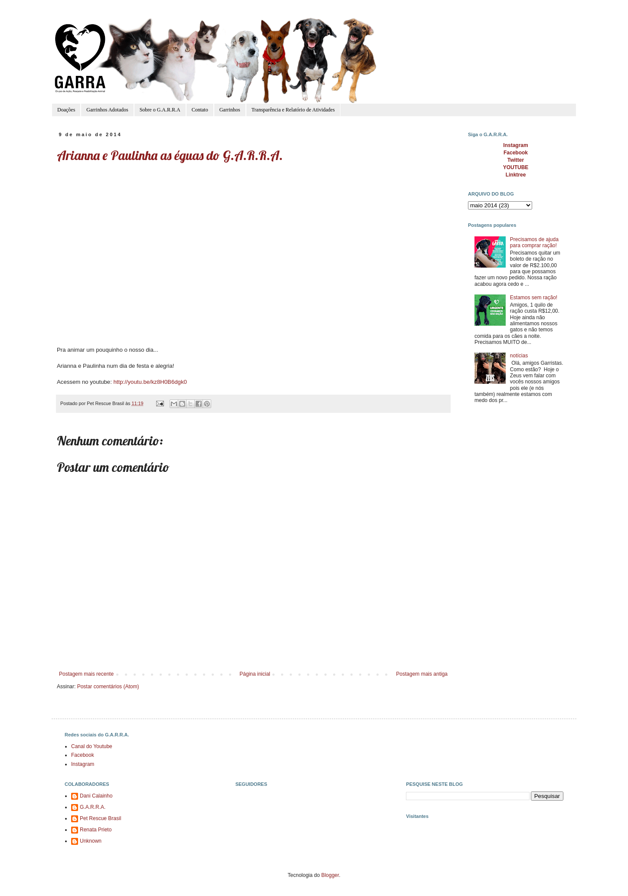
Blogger (330, 875)
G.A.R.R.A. (92, 807)
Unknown (90, 841)
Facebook (82, 755)
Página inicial (254, 674)
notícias (519, 356)
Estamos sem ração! (533, 297)
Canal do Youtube (91, 746)
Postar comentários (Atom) (108, 686)
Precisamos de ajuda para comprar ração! (534, 242)
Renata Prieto (95, 830)
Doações (66, 110)
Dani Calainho (96, 796)
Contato (200, 110)
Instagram (82, 764)
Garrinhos (229, 110)
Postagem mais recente (86, 674)
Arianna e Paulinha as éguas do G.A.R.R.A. (170, 155)
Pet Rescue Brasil (100, 818)
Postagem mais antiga (422, 674)
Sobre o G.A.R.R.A (160, 110)
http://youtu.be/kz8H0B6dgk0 (149, 382)
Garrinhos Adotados (107, 110)
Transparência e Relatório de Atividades (293, 110)
